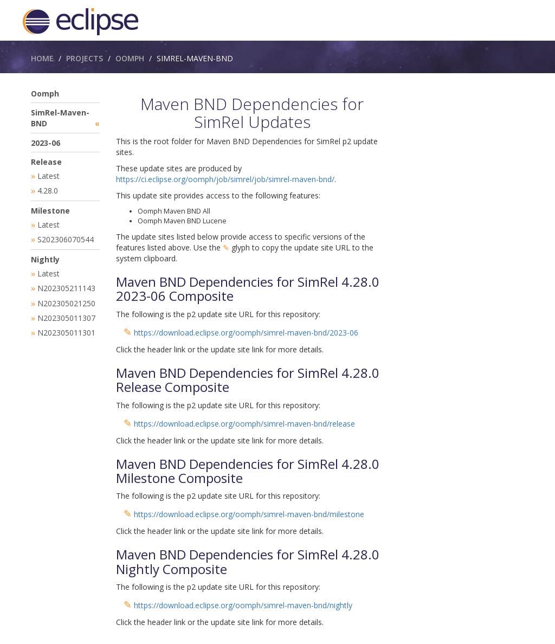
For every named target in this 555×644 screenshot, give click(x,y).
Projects (84, 58)
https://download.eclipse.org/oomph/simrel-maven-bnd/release (244, 423)
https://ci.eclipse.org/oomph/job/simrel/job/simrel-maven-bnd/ (225, 179)
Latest (48, 176)
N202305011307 (66, 314)
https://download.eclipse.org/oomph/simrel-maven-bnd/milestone (249, 514)
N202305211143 (66, 285)
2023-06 (45, 143)
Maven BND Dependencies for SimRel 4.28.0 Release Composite (247, 380)
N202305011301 (66, 328)
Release (46, 162)
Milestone (50, 209)
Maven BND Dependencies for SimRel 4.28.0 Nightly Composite (247, 561)
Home (42, 58)
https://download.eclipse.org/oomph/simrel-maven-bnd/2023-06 (246, 332)
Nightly (45, 257)
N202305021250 (66, 300)
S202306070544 (65, 238)
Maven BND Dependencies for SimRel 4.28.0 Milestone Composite (247, 471)
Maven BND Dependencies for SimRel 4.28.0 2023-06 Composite (247, 289)
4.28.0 (47, 190)
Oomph (129, 58)
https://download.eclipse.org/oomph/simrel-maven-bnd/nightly (243, 605)
